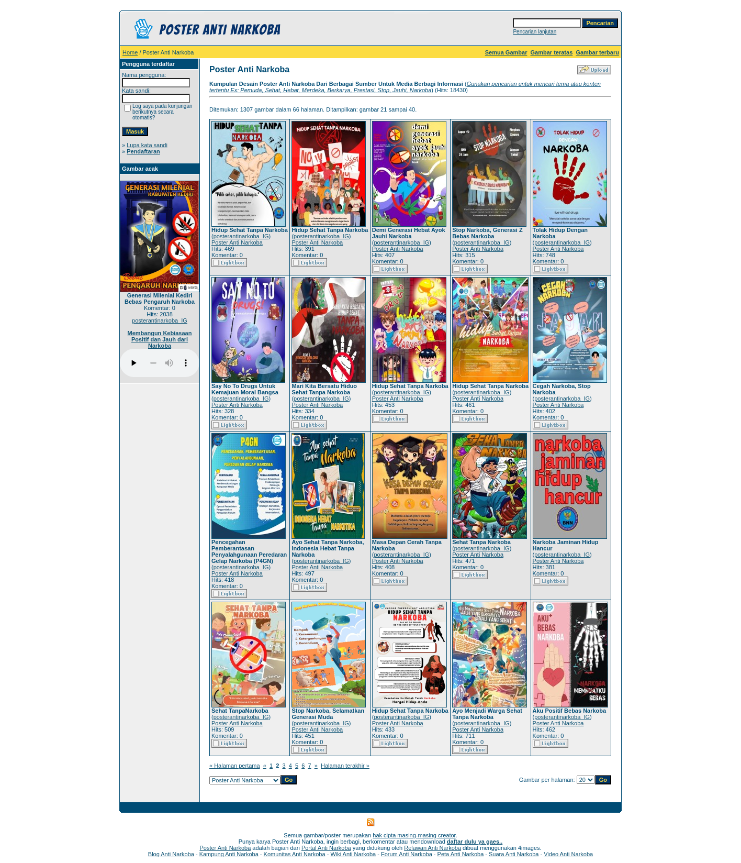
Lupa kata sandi (147, 145)
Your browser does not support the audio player (159, 363)
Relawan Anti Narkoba (432, 848)
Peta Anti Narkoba (460, 854)
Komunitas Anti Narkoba (294, 854)
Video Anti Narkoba (568, 854)
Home (130, 52)
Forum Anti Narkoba (406, 854)
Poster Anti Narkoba (237, 242)
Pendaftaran (143, 151)
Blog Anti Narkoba (171, 854)
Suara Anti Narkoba (513, 854)
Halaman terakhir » (345, 765)
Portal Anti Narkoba (326, 848)
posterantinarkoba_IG (159, 320)
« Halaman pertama (234, 765)
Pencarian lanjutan (534, 32)
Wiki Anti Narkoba (353, 854)
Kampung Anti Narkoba (229, 854)
